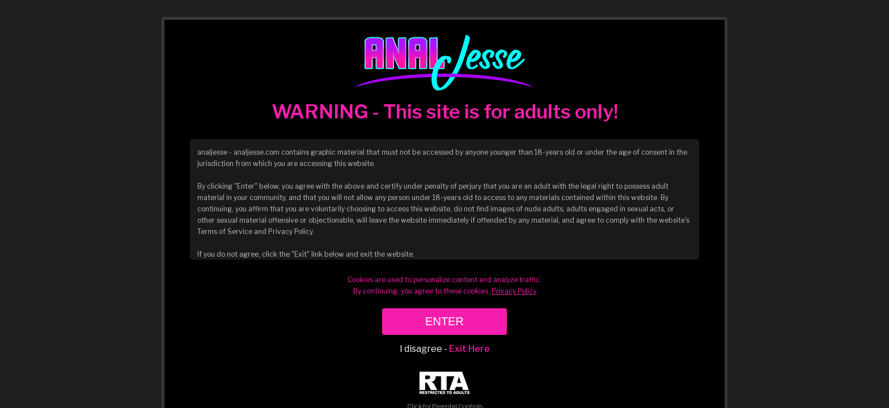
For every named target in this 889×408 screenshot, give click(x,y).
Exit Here (469, 348)
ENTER (444, 321)
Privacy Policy (514, 291)
